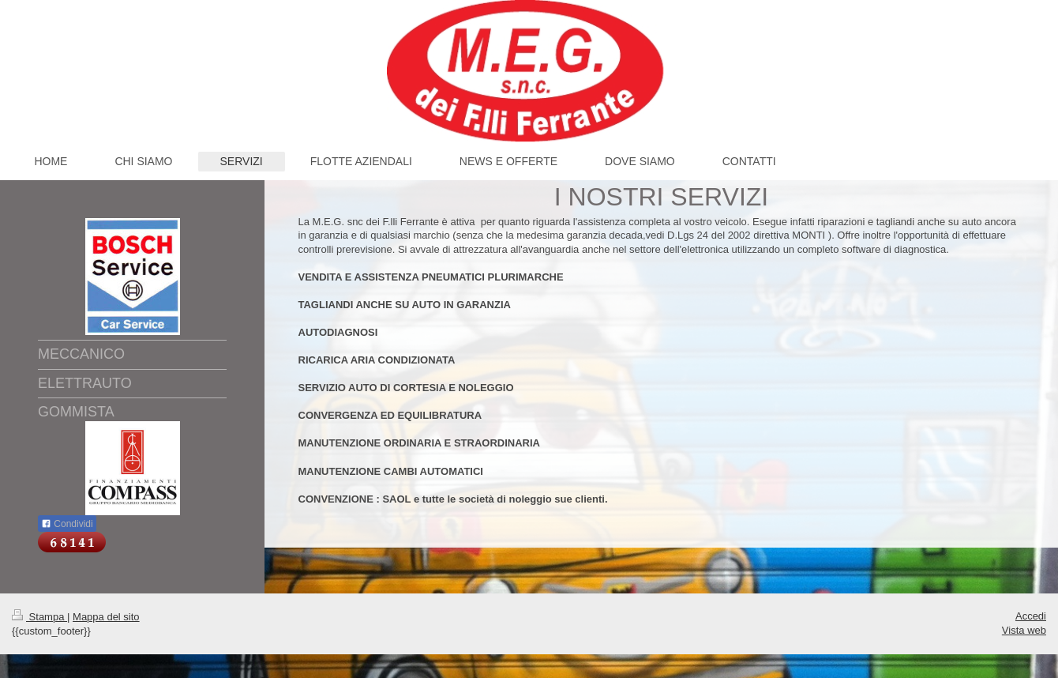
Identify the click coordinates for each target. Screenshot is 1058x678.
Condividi (67, 523)
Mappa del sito (106, 617)
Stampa (39, 617)
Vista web (1024, 630)
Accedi (1030, 616)
